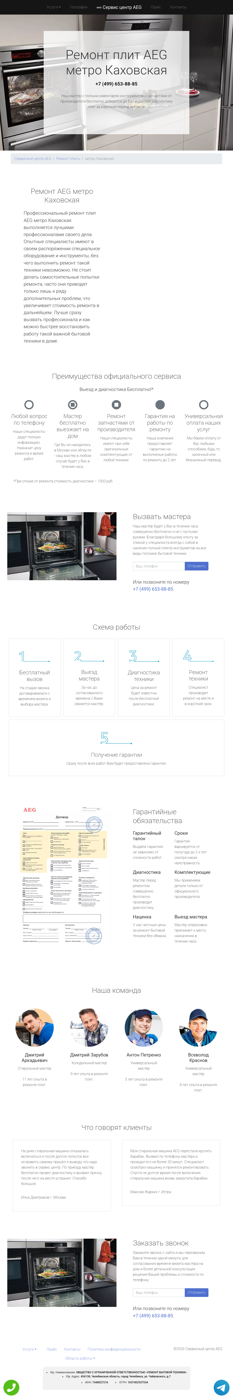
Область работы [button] (78, 1358)
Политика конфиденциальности (114, 1349)
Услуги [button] (52, 7)
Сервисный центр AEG (32, 158)
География (78, 7)
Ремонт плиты (68, 158)
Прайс (156, 7)
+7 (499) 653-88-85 (116, 84)
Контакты (178, 7)
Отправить (196, 566)
